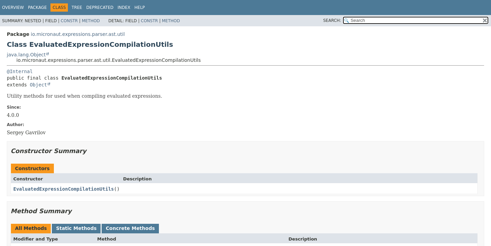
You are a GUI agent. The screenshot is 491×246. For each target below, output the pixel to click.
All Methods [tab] (31, 228)
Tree (77, 7)
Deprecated (100, 7)
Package (37, 7)
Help (139, 7)
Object (38, 84)
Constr (69, 20)
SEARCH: (332, 20)
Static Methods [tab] (76, 228)
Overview (13, 7)
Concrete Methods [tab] (130, 228)
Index (124, 7)
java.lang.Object (26, 54)
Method (91, 20)
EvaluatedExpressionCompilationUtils (63, 189)
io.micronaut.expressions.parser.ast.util (77, 34)
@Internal (20, 71)
